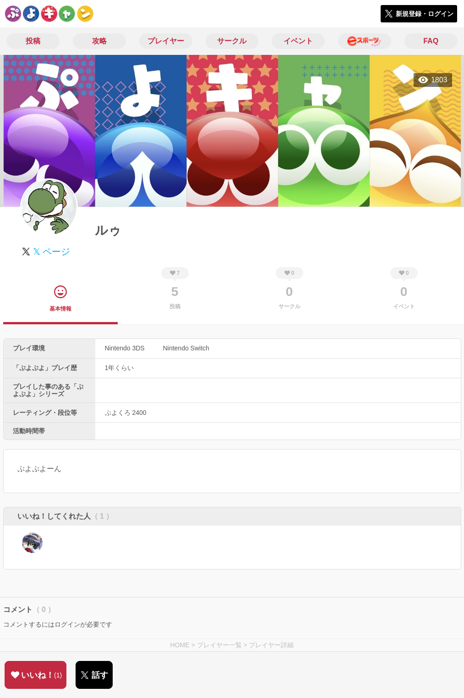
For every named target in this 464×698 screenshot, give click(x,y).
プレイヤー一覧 (219, 645)
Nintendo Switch (186, 348)
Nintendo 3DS (125, 348)
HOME (180, 645)
